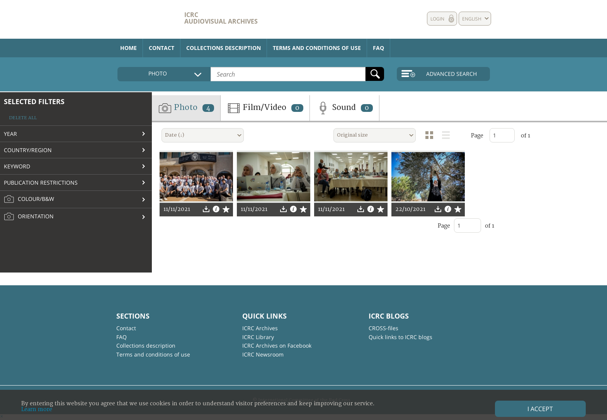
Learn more (36, 409)
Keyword (17, 166)
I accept (540, 409)
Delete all (23, 118)
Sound (344, 108)
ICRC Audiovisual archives (221, 18)
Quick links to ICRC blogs (400, 337)
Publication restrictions (41, 182)
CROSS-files (383, 328)
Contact (161, 47)
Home (128, 47)
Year (10, 133)
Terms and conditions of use (317, 47)
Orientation (29, 216)
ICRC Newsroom (263, 354)
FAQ (378, 47)
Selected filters (34, 101)
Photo (186, 108)
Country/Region (28, 150)
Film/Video (265, 108)
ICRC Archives (260, 328)
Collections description (223, 47)
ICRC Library (258, 337)
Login (437, 18)
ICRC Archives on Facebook (276, 345)
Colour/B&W (29, 199)
